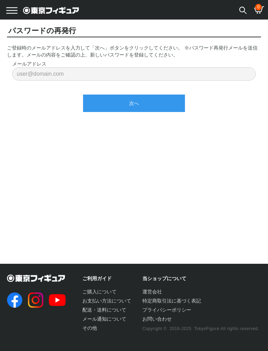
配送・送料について (104, 310)
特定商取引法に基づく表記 (171, 301)
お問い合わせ (157, 319)
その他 (89, 328)
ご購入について (99, 291)
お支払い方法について (106, 301)
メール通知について (104, 319)
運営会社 (152, 291)
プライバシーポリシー (166, 310)
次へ (134, 103)
